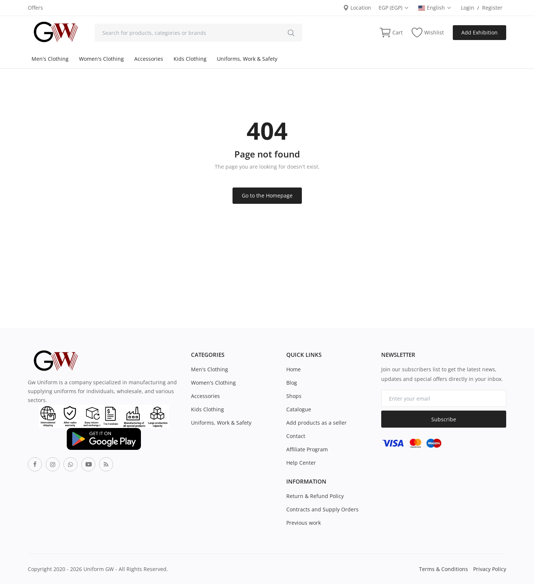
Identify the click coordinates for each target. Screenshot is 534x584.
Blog (291, 382)
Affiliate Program (307, 449)
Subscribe (443, 419)
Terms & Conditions (443, 569)
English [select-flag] (435, 7)
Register (492, 7)
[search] (291, 32)
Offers (35, 7)
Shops (293, 395)
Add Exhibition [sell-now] (479, 32)
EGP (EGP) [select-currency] (394, 7)
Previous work (303, 522)
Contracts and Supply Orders (322, 509)
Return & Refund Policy (315, 496)
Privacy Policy (489, 569)
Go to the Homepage (267, 195)
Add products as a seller (316, 422)
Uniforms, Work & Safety (247, 58)
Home (293, 369)
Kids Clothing (190, 58)
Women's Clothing (101, 58)
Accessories (148, 58)
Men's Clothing (50, 58)
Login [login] (467, 7)
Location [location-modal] (357, 7)
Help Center (301, 462)
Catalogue (298, 409)
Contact (295, 435)
